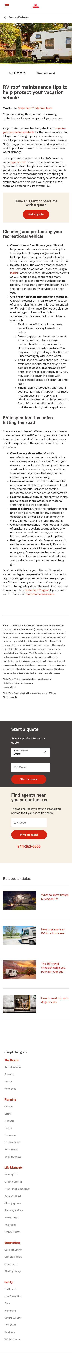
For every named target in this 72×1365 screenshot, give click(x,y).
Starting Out (11, 1174)
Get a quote (36, 214)
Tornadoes (10, 1325)
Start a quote (28, 779)
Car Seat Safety (13, 1250)
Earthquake (10, 1289)
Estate (8, 1114)
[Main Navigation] (7, 6)
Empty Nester (12, 1232)
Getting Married (13, 1182)
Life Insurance (12, 1142)
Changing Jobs (12, 1203)
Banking (9, 1074)
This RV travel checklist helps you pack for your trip (53, 967)
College (8, 1106)
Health (8, 1128)
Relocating (10, 1225)
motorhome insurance (40, 594)
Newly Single (11, 1217)
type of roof (17, 162)
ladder (14, 272)
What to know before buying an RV (54, 896)
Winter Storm (12, 1339)
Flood (7, 1303)
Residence (10, 1089)
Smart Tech (10, 1264)
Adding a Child (12, 1196)
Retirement (10, 1149)
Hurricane (10, 1310)
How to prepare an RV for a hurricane (53, 931)
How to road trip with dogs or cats (54, 1000)
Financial (9, 1121)
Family (8, 1081)
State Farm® (35, 108)
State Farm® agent (37, 590)
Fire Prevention (13, 1296)
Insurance (10, 1135)
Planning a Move (13, 1210)
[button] (68, 6)
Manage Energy (13, 1257)
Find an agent (29, 834)
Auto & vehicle (12, 1067)
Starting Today (12, 1271)
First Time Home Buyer (17, 1189)
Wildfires (9, 1332)
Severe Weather (13, 1318)
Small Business (12, 1157)
